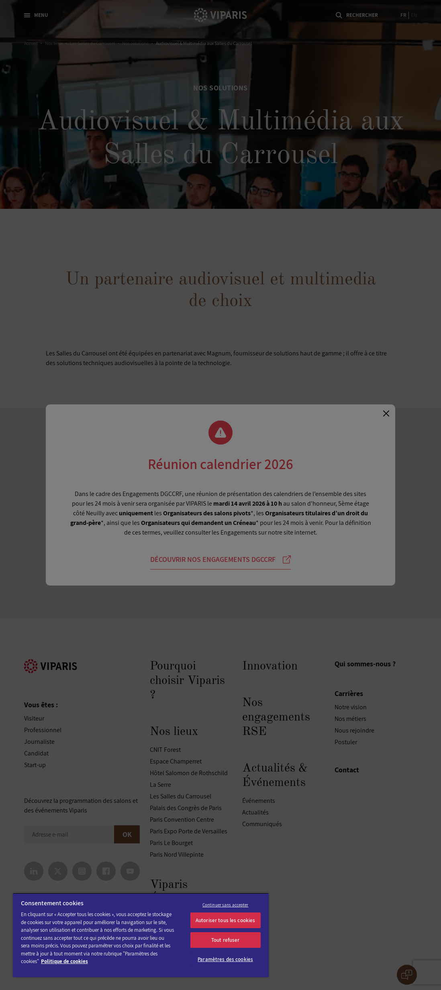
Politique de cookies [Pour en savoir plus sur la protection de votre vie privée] (64, 961)
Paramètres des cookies (225, 959)
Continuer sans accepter (225, 905)
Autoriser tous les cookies (225, 920)
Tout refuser (225, 940)
